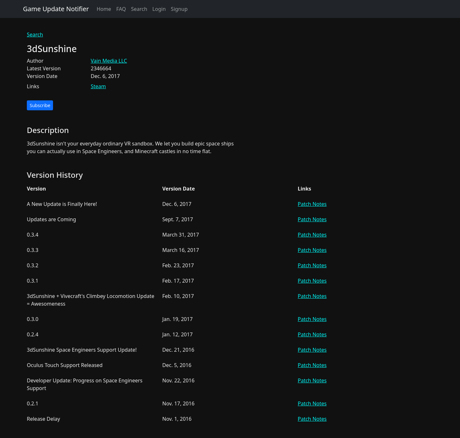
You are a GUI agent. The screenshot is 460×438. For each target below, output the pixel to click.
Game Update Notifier (56, 8)
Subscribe (40, 105)
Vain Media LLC (109, 60)
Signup (179, 8)
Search (139, 8)
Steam (98, 86)
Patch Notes (312, 203)
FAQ (121, 8)
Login (159, 8)
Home (103, 8)
